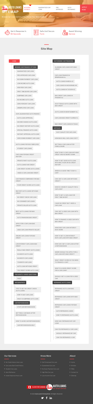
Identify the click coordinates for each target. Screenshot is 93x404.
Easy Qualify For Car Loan (66, 132)
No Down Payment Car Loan (27, 79)
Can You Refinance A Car (65, 337)
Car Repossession (22, 303)
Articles (57, 128)
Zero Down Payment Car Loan (28, 138)
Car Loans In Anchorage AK (66, 85)
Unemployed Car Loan (25, 108)
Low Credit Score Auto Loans (28, 169)
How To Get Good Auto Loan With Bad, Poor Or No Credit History (65, 162)
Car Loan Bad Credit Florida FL (66, 118)
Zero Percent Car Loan (26, 103)
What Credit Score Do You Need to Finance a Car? (66, 261)
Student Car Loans (24, 148)
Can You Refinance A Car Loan (66, 329)
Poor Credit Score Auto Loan (28, 185)
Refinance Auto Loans (62, 282)
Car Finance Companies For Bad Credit (27, 180)
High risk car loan (24, 87)
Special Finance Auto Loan (27, 130)
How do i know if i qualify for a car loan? (66, 188)
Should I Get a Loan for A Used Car (66, 277)
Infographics (20, 282)
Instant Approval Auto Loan (28, 134)
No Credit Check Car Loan (27, 197)
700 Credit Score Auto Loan (27, 270)
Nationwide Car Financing (63, 61)
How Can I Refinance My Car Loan (65, 322)
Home (14, 61)
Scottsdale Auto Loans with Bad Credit (66, 105)
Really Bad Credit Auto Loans (28, 250)
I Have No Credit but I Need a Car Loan (65, 204)
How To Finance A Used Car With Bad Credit (67, 220)
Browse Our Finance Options (25, 67)
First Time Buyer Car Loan (27, 91)
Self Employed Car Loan (49, 362)
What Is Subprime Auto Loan (27, 299)
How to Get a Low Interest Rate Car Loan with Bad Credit (66, 237)
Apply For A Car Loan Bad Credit (25, 224)
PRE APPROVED (59, 8)
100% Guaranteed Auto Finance (28, 114)
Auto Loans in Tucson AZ (65, 89)
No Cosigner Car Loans (26, 201)
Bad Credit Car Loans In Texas (66, 124)
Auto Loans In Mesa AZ (64, 81)
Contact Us (74, 372)
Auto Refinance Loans (64, 311)
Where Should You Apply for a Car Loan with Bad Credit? (66, 253)
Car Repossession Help (26, 325)
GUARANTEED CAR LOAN (44, 8)
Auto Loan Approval (25, 118)
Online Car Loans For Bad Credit (25, 237)
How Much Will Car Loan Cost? (66, 138)
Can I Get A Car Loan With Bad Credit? (66, 180)
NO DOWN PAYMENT (30, 8)
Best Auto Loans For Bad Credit (25, 212)
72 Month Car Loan (24, 262)
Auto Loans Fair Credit (26, 164)
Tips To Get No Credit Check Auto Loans (26, 289)
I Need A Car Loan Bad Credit (27, 173)
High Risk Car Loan (47, 372)
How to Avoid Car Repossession (28, 321)
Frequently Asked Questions (26, 274)
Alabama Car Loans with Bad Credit (66, 68)
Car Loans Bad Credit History (14, 365)
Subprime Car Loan (24, 95)
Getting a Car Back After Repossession (25, 314)
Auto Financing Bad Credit (27, 217)
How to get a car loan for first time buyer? (65, 196)
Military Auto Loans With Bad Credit (27, 192)
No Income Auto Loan (25, 99)
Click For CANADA (36, 387)
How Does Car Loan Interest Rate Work (65, 228)
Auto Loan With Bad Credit (27, 266)
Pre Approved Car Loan (26, 75)
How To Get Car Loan (25, 295)
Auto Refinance (10, 372)
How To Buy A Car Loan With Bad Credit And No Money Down (67, 153)
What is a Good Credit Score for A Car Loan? (65, 269)
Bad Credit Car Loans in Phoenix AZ (64, 96)
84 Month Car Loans (25, 258)
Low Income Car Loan (48, 375)
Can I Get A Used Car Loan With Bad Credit (66, 212)
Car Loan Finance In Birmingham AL (62, 76)
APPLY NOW (84, 8)
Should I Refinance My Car (66, 333)
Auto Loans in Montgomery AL (66, 112)
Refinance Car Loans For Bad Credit (66, 306)
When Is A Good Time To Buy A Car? (65, 172)
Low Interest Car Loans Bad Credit (26, 245)
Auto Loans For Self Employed (27, 144)
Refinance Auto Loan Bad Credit (64, 289)
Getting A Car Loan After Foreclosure (64, 145)
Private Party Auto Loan (26, 160)
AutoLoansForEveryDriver (42, 394)
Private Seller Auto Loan (26, 205)
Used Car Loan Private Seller (28, 229)
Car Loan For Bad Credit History (25, 155)
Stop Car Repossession (26, 307)
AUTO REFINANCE (71, 8)
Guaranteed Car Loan (25, 71)
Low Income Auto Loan (25, 83)
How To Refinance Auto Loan (67, 315)
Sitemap (73, 375)
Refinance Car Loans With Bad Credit (66, 298)
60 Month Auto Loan (25, 254)
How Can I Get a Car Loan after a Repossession (66, 245)
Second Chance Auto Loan (27, 122)
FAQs (19, 278)
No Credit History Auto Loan (28, 126)
